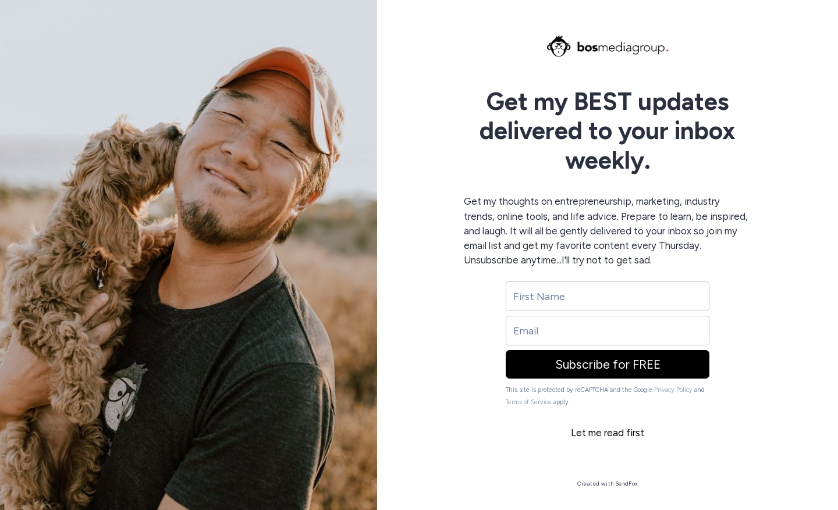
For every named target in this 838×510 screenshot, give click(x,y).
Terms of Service (529, 402)
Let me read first (607, 432)
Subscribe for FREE (608, 364)
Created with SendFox (607, 483)
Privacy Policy (673, 390)
